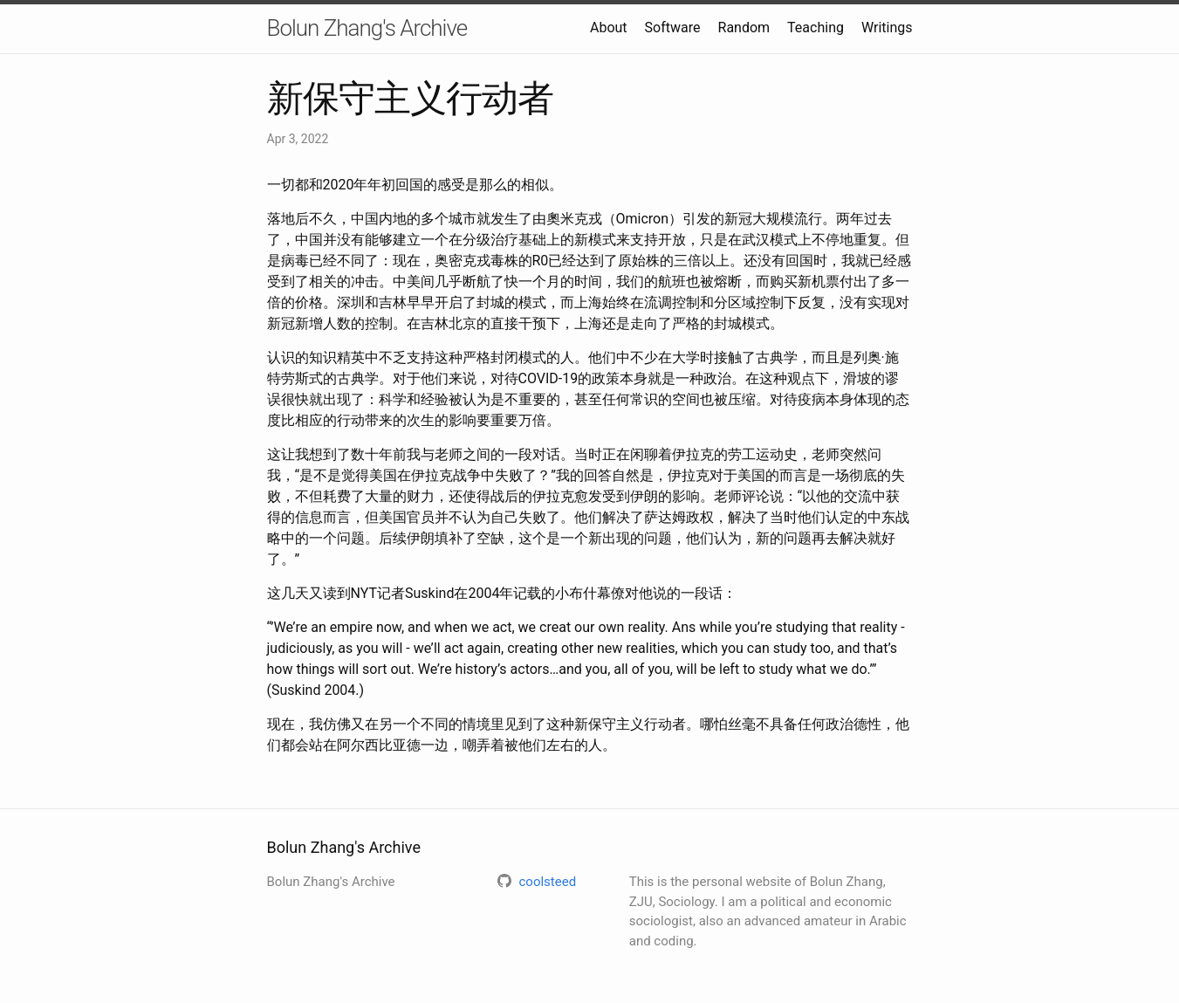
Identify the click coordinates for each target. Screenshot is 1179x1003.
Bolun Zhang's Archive (367, 28)
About (608, 27)
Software (673, 27)
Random (744, 27)
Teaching (815, 27)
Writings (887, 27)
